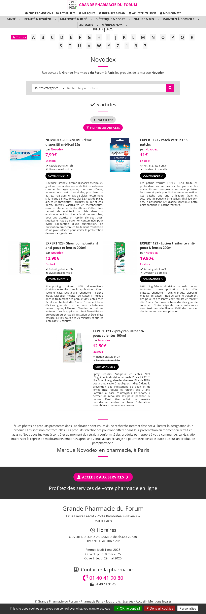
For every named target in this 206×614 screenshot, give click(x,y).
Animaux (86, 25)
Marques (86, 13)
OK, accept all (128, 608)
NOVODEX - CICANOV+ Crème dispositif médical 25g (68, 142)
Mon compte (170, 13)
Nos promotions (39, 13)
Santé (11, 19)
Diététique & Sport (110, 19)
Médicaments (112, 25)
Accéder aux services (103, 477)
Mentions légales (160, 601)
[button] (19, 19)
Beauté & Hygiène (38, 19)
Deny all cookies (159, 608)
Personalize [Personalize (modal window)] (187, 608)
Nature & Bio (144, 19)
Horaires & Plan (111, 13)
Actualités (65, 13)
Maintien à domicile (178, 19)
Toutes (19, 37)
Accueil (141, 601)
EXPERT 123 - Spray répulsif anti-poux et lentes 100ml (118, 333)
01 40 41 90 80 (103, 577)
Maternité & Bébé (73, 19)
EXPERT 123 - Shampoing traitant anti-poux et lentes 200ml (71, 245)
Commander (58, 175)
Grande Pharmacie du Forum (108, 4)
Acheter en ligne (142, 13)
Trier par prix (103, 119)
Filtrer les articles (103, 127)
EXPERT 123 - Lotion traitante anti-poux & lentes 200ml (167, 245)
